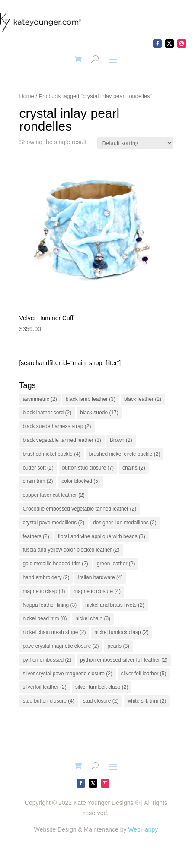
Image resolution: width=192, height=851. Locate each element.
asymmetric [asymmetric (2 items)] (39, 399)
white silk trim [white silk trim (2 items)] (146, 701)
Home (26, 96)
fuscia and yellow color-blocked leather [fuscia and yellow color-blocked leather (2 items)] (70, 550)
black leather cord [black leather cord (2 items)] (46, 413)
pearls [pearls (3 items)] (118, 646)
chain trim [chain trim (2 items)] (37, 481)
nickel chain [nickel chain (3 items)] (92, 618)
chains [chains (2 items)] (133, 468)
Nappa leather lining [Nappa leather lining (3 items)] (49, 605)
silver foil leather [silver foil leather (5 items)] (143, 674)
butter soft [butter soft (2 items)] (37, 468)
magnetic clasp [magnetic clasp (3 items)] (43, 591)
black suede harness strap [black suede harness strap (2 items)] (56, 426)
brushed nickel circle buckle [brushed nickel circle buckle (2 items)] (124, 454)
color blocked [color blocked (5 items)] (80, 481)
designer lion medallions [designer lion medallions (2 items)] (125, 523)
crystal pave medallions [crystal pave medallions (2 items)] (53, 523)
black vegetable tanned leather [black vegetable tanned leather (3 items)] (61, 440)
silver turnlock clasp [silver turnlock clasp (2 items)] (101, 687)
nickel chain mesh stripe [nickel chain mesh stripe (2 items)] (54, 632)
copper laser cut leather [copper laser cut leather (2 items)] (53, 495)
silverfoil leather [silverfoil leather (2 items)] (44, 687)
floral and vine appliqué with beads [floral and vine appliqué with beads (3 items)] (101, 536)
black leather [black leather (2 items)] (142, 399)
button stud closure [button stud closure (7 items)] (88, 468)
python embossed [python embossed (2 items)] (46, 660)
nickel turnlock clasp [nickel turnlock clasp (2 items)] (121, 632)
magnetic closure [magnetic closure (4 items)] (97, 591)
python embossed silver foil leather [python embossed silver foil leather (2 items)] (124, 660)
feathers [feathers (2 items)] (35, 536)
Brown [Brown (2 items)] (121, 440)
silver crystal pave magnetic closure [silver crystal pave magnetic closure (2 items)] (67, 674)
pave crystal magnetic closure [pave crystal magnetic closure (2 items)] (60, 646)
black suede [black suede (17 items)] (99, 413)
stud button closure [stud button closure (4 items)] (48, 701)
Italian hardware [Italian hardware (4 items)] (100, 577)
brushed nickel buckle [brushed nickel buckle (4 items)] (51, 454)
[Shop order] (135, 143)
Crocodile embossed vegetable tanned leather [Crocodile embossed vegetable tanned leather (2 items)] (79, 509)
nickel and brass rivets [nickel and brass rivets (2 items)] (114, 605)
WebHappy (143, 829)
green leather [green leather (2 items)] (116, 564)
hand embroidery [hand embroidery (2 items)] (45, 577)
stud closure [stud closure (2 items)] (101, 701)
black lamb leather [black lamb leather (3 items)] (90, 399)
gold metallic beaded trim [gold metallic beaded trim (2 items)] (55, 564)
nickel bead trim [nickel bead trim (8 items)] (44, 618)
